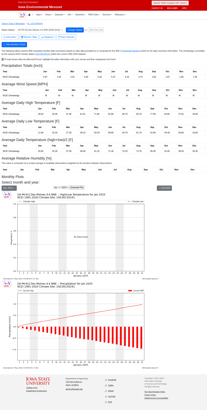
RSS (108, 402)
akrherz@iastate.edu (74, 389)
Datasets (59, 14)
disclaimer (172, 8)
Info (69, 14)
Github (109, 391)
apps (184, 8)
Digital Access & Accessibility (156, 398)
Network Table (29, 37)
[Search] (170, 3)
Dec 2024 (9, 188)
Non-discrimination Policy (155, 392)
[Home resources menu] (31, 15)
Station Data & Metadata (13, 24)
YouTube (110, 396)
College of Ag (31, 388)
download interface (131, 51)
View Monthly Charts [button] (14, 44)
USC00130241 (43, 54)
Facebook (110, 380)
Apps (38, 14)
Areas (48, 14)
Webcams (119, 14)
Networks (79, 14)
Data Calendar (66, 37)
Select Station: (8, 30)
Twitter (109, 385)
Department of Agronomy (36, 391)
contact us (157, 8)
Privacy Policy (150, 395)
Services (106, 14)
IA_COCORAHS (35, 24)
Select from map (95, 30)
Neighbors (47, 37)
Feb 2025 (164, 188)
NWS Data (93, 14)
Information (10, 37)
